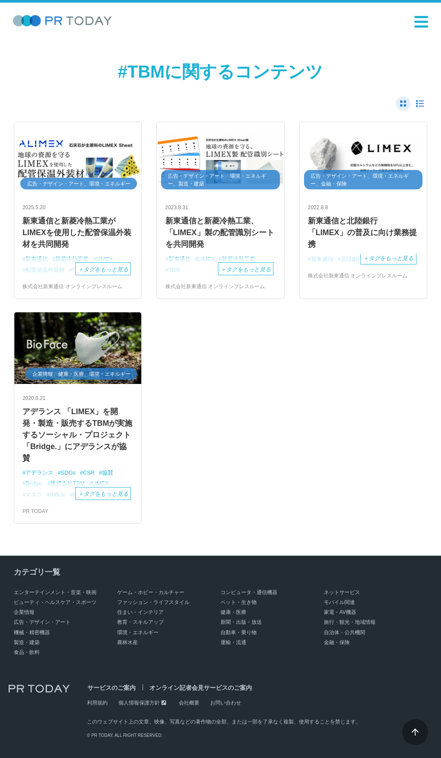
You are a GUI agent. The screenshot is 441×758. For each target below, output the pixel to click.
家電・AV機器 (340, 612)
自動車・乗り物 (238, 632)
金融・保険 (337, 642)
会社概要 (189, 703)
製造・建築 (27, 642)
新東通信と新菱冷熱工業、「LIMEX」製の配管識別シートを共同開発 (219, 232)
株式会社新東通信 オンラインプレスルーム (72, 286)
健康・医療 (233, 612)
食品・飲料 (27, 652)
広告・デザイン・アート (42, 622)
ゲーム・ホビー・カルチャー (150, 592)
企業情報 (24, 612)
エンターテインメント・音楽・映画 (55, 592)
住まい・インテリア (140, 612)
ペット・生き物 (238, 602)
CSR (88, 472)
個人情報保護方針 (139, 703)
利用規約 (97, 703)
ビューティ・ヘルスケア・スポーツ (55, 602)
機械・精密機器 (32, 632)
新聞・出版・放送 (241, 622)
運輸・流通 (233, 642)
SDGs (68, 472)
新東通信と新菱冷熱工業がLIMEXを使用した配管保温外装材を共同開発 (76, 232)
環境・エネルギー (137, 632)
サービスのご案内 (111, 687)
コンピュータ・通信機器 (248, 592)
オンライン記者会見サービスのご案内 (199, 687)
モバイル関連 (339, 602)
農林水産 (127, 642)
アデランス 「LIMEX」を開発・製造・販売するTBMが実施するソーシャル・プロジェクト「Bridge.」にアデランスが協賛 (77, 434)
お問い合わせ (225, 703)
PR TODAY (35, 511)
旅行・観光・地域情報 (350, 622)
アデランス (39, 472)
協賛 (107, 472)
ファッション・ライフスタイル (153, 602)
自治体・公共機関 (344, 632)
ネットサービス (342, 592)
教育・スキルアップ (140, 622)
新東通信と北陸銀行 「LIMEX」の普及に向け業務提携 (362, 232)
